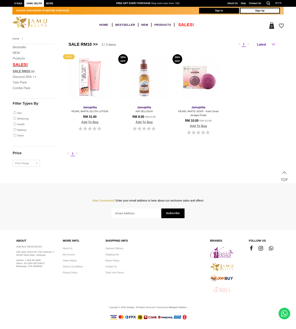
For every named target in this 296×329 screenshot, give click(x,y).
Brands (216, 240)
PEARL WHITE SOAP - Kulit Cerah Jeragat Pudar (198, 111)
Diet (19, 113)
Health (21, 124)
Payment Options (114, 248)
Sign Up (260, 10)
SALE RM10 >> (24, 71)
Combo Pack (22, 88)
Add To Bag (89, 122)
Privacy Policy (70, 272)
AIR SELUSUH (144, 109)
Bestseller (125, 24)
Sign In (219, 10)
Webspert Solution (177, 307)
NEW (144, 24)
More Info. (71, 240)
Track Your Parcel (114, 272)
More (49, 3)
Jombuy (130, 307)
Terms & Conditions (73, 266)
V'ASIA (18, 3)
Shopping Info (116, 240)
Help (243, 3)
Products (162, 24)
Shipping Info (112, 254)
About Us (232, 3)
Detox (20, 135)
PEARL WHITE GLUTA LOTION (90, 109)
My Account (69, 254)
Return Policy (112, 260)
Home (103, 24)
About (21, 240)
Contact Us (255, 3)
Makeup (21, 129)
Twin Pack (20, 82)
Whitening (23, 118)
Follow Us (257, 240)
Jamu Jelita (34, 3)
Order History (70, 260)
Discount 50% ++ (24, 76)
